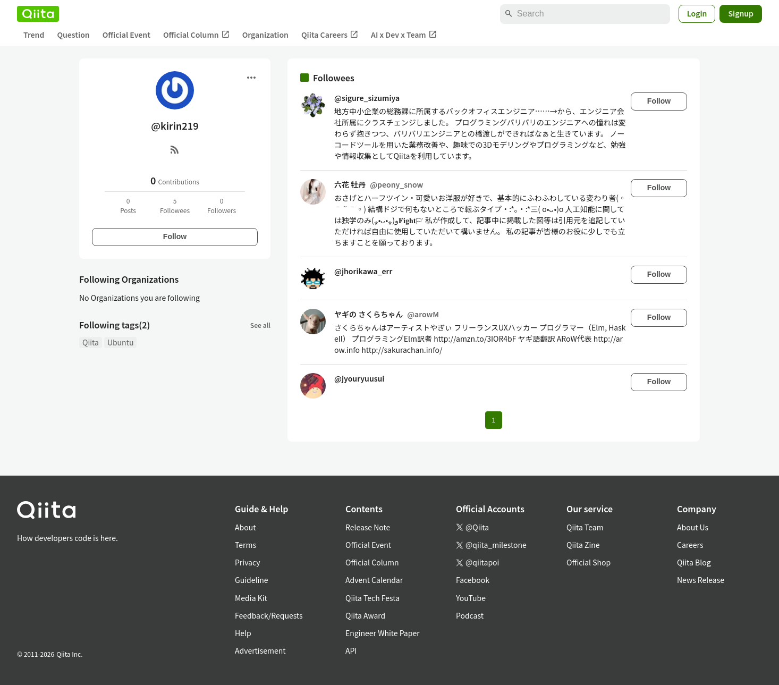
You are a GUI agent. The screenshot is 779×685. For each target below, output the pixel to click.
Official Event (126, 34)
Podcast (470, 615)
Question (73, 34)
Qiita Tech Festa (372, 598)
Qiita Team (585, 527)
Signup (740, 13)
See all (260, 324)
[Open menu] (251, 77)
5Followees (175, 205)
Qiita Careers (329, 34)
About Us (692, 527)
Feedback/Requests (269, 615)
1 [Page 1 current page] (493, 420)
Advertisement (260, 650)
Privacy (247, 562)
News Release (700, 579)
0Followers (221, 205)
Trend (33, 34)
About (245, 527)
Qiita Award (365, 615)
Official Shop (588, 562)
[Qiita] (38, 14)
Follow (175, 236)
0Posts (128, 205)
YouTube (471, 598)
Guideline (251, 579)
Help (243, 633)
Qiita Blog (694, 562)
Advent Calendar (374, 579)
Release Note (367, 527)
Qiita (90, 342)
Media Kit (251, 598)
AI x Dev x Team (404, 34)
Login (697, 13)
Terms (245, 544)
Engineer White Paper (382, 633)
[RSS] (175, 149)
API (351, 650)
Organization (265, 34)
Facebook (472, 579)
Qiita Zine (583, 544)
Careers (690, 544)
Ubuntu (120, 342)
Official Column (196, 34)
